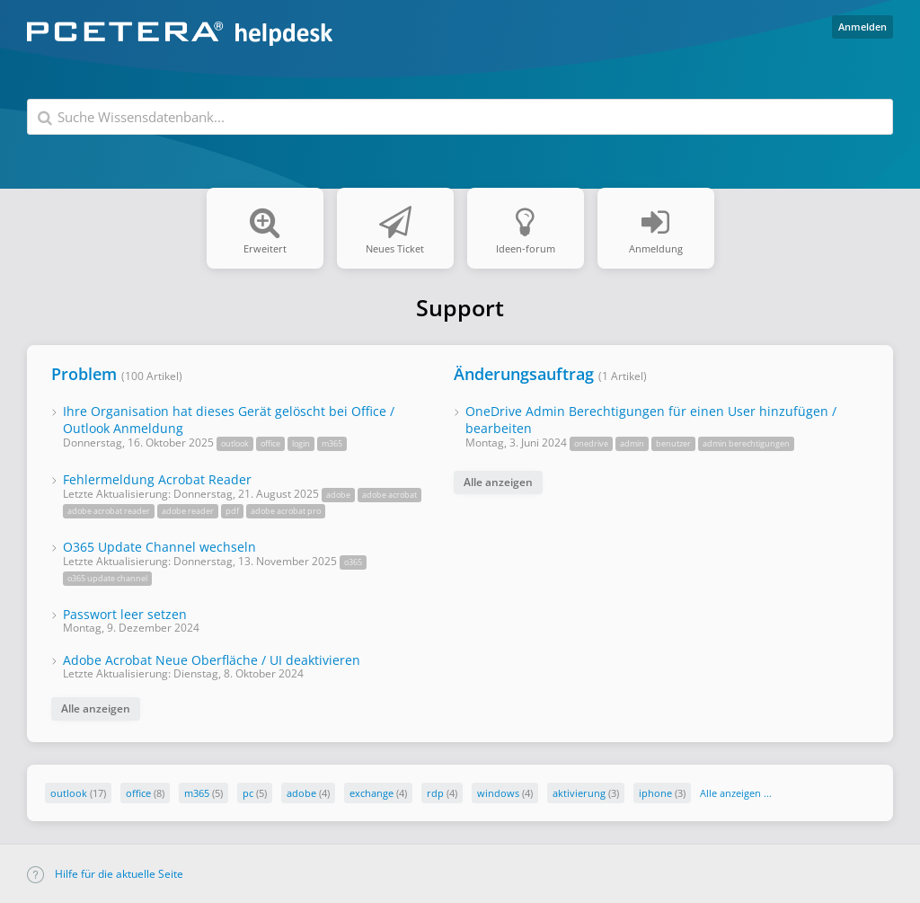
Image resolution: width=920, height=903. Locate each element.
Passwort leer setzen (125, 614)
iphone (655, 793)
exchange (371, 793)
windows (498, 793)
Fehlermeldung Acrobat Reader (157, 479)
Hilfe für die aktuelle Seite (105, 873)
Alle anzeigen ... (736, 793)
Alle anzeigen (95, 708)
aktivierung (579, 793)
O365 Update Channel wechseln (159, 546)
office (138, 793)
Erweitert (265, 213)
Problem (84, 374)
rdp (435, 793)
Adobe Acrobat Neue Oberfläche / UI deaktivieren (211, 659)
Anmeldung (655, 213)
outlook (68, 793)
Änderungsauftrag (524, 374)
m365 (196, 793)
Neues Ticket (395, 213)
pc (248, 793)
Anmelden (862, 26)
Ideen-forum (525, 213)
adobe (301, 793)
